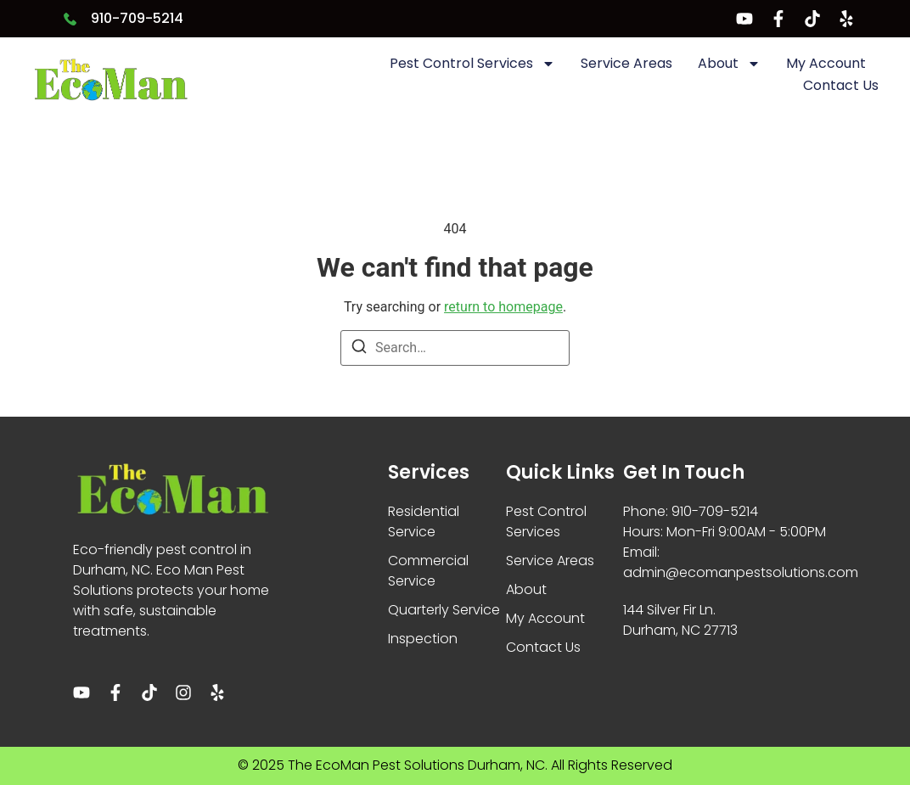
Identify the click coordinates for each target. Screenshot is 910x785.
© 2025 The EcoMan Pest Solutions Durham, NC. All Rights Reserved (455, 765)
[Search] (359, 349)
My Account (826, 63)
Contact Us (841, 85)
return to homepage (503, 307)
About (729, 64)
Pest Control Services (472, 64)
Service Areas (626, 63)
